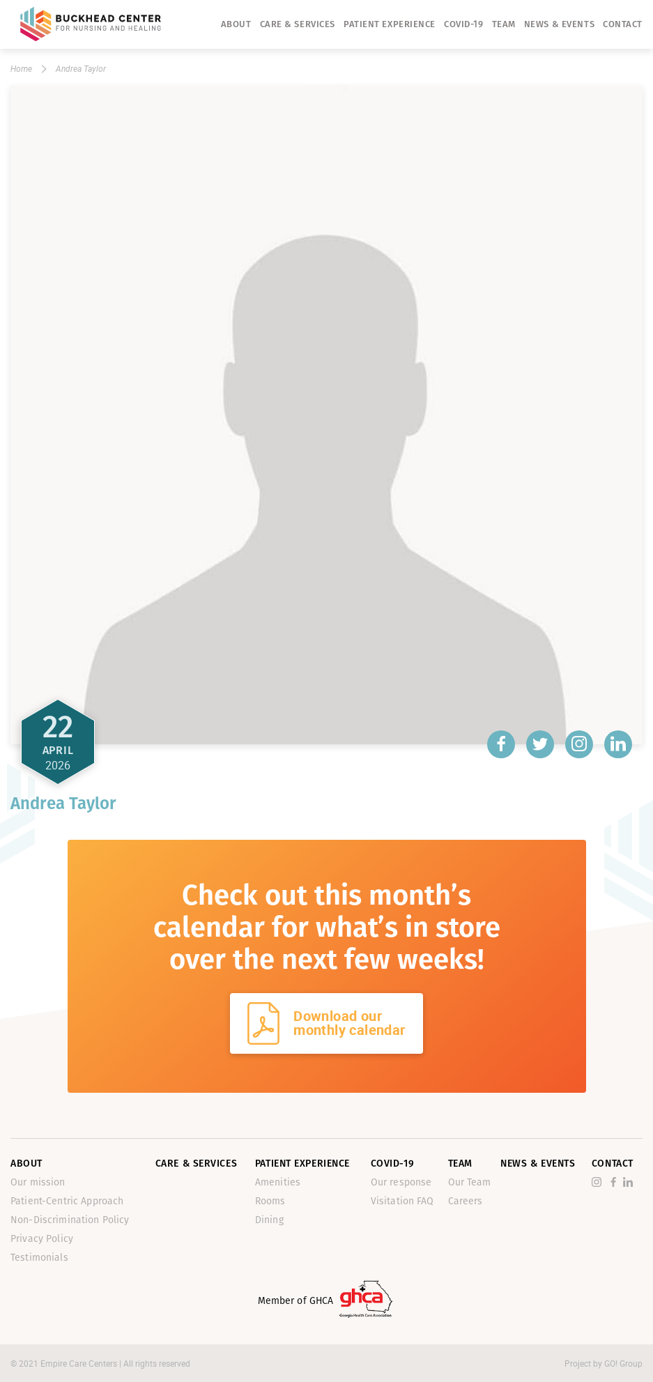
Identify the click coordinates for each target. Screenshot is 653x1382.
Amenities (277, 1182)
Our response (401, 1182)
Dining (269, 1220)
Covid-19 (463, 24)
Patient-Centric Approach (66, 1201)
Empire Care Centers (79, 1363)
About (236, 24)
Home (21, 68)
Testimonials (39, 1258)
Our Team (469, 1182)
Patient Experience (390, 24)
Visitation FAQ (402, 1201)
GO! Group (623, 1363)
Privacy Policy (41, 1239)
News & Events (559, 24)
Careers (465, 1201)
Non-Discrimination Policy (70, 1220)
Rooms (270, 1201)
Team (504, 24)
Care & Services (297, 24)
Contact (623, 24)
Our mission (38, 1182)
